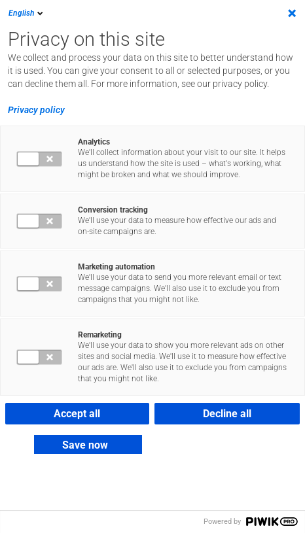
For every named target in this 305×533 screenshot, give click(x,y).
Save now (85, 445)
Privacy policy (36, 110)
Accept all (77, 413)
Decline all (227, 413)
